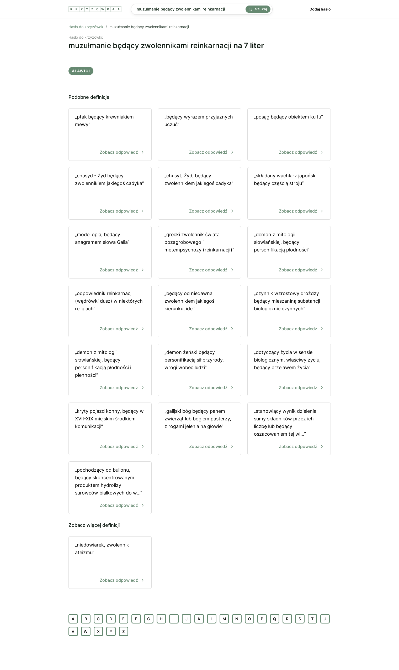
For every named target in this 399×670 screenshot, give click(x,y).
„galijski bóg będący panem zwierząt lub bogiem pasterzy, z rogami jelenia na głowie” (199, 429)
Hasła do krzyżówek (85, 26)
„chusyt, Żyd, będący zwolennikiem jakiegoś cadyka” (199, 194)
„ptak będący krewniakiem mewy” (110, 135)
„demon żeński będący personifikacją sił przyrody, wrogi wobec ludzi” (199, 370)
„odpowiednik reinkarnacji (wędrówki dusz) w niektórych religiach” (110, 311)
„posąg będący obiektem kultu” (289, 135)
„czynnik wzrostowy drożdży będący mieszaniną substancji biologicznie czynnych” (289, 311)
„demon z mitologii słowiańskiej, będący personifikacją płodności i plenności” (110, 370)
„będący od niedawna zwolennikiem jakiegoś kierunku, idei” (199, 311)
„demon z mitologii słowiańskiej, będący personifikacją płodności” (289, 253)
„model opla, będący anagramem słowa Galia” (110, 253)
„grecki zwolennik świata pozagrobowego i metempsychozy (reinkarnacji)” (199, 253)
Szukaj (258, 9)
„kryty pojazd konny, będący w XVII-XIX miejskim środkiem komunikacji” (110, 429)
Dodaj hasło (320, 9)
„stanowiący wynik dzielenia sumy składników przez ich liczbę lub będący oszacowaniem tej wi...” (289, 429)
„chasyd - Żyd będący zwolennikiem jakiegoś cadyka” (110, 194)
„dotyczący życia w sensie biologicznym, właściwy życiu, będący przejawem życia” (289, 370)
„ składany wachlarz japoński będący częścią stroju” (289, 194)
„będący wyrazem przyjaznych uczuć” (199, 135)
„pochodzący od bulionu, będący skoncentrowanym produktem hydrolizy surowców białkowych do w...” (110, 488)
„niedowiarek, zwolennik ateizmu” (110, 563)
